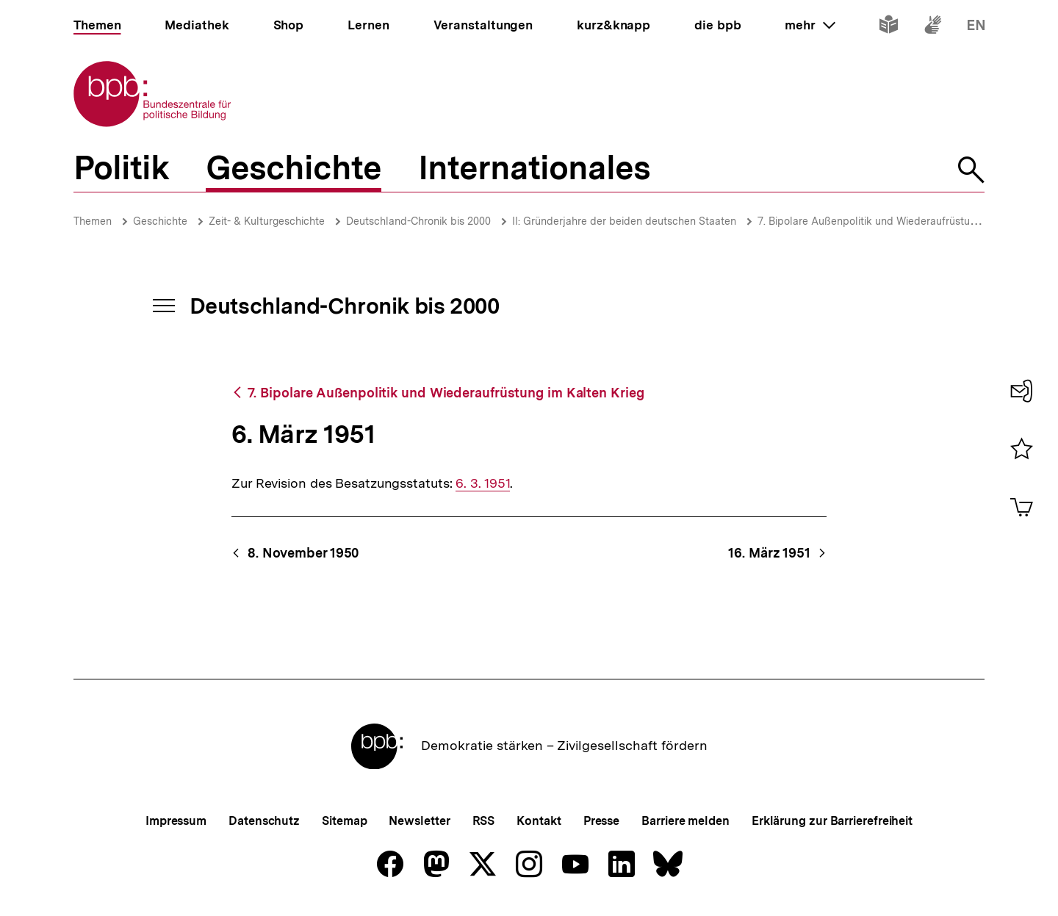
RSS (483, 821)
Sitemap (344, 821)
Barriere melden (685, 821)
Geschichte (160, 221)
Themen (92, 221)
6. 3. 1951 (483, 483)
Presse (601, 821)
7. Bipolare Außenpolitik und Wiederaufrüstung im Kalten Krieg (907, 221)
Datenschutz (264, 821)
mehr (810, 25)
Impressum (175, 821)
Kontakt (539, 821)
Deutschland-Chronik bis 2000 (418, 221)
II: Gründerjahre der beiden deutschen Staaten (624, 221)
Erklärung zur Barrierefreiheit (832, 821)
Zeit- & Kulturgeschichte (267, 221)
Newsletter (419, 821)
